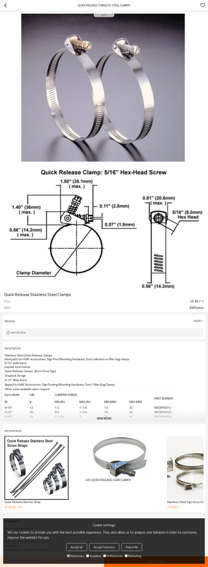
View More (104, 418)
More (197, 321)
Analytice (93, 556)
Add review (18, 333)
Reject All (132, 547)
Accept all (77, 547)
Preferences (113, 556)
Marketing (133, 556)
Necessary (75, 556)
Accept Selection (104, 547)
